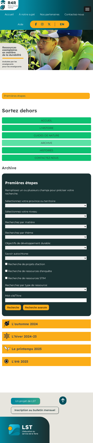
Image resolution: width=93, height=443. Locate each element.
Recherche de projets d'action (26, 264)
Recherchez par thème (19, 232)
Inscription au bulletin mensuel (34, 410)
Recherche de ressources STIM (26, 278)
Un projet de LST (25, 401)
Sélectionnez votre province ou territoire (30, 201)
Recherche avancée (36, 307)
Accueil (9, 14)
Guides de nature (46, 135)
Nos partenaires (49, 14)
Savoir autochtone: (16, 253)
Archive (46, 143)
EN (62, 24)
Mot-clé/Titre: (13, 295)
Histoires (46, 150)
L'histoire (46, 128)
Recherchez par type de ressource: (26, 285)
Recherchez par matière (20, 222)
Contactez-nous (74, 14)
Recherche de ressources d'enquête (29, 271)
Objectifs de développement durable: (28, 243)
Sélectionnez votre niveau (21, 211)
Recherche (13, 307)
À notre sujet (27, 14)
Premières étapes (14, 95)
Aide (20, 24)
